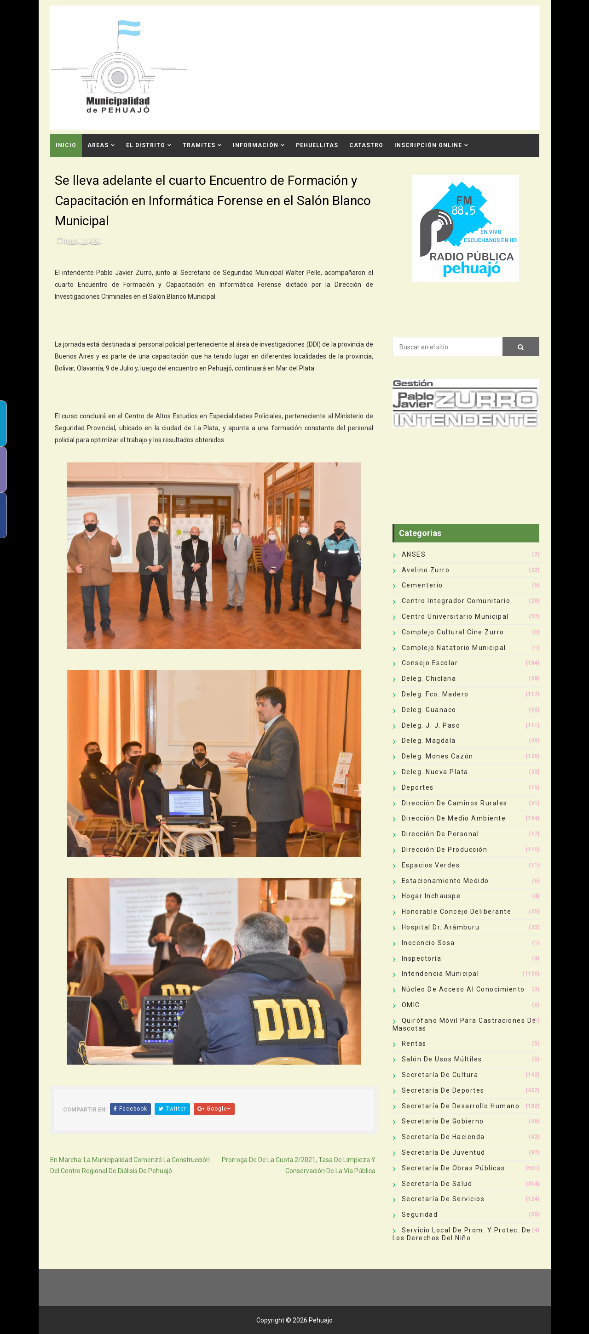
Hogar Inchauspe (431, 896)
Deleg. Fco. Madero (435, 694)
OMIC (411, 1005)
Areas (98, 145)
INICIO (66, 145)
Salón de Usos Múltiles (442, 1059)
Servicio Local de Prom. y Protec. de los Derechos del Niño (462, 1234)
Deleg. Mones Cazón (438, 756)
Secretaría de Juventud (443, 1152)
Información (255, 145)
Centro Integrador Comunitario (456, 600)
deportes (418, 787)
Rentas (414, 1043)
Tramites (199, 145)
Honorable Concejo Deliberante (457, 911)
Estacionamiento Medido (445, 880)
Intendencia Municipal (440, 973)
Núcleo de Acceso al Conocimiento (463, 989)
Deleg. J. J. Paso (431, 725)
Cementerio (422, 585)
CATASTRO (366, 145)
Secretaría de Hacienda (443, 1136)
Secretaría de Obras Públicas (453, 1168)
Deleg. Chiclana (429, 678)
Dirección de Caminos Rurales (455, 803)
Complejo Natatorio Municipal (454, 647)
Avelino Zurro (426, 570)
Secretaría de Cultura (440, 1074)
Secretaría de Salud (437, 1183)
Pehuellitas (317, 145)
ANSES (414, 554)
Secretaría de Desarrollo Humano (461, 1106)
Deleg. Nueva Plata (435, 771)
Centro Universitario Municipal (455, 616)
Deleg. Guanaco (429, 709)
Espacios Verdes (431, 865)
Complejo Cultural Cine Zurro (453, 632)
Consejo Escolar (430, 663)
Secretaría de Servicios (443, 1199)
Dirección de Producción (445, 849)
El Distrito (145, 145)
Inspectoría (422, 958)
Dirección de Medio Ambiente (454, 818)
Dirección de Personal (440, 834)
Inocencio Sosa (428, 942)
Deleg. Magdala (429, 740)
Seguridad (420, 1214)
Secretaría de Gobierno (443, 1121)
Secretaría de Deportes (443, 1090)
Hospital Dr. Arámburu (441, 927)
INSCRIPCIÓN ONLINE (428, 145)
